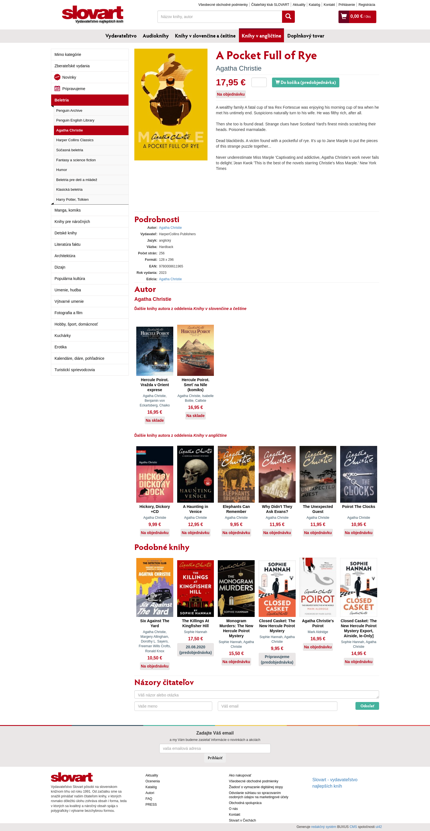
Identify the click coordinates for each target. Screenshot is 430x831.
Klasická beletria (69, 189)
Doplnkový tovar (305, 35)
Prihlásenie (346, 5)
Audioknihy (156, 35)
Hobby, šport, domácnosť (76, 324)
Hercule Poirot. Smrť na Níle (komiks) (195, 385)
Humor (61, 170)
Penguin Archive (69, 110)
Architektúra (65, 256)
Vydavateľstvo (121, 35)
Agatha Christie (69, 130)
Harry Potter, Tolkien (72, 199)
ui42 (378, 827)
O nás (233, 809)
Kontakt (329, 5)
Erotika (61, 347)
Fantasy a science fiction (76, 160)
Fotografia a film (68, 313)
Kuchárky (63, 335)
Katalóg (314, 5)
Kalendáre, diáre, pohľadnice (79, 358)
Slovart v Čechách (242, 820)
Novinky (69, 77)
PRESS (151, 805)
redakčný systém (323, 827)
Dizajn (60, 267)
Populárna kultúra (70, 278)
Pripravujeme (73, 88)
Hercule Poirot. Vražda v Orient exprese (154, 385)
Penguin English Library (75, 120)
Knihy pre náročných (72, 221)
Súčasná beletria (69, 150)
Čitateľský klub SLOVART (270, 5)
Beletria (62, 100)
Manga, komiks (68, 210)
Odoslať (367, 705)
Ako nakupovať (240, 775)
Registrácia (367, 5)
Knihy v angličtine (261, 35)
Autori (149, 793)
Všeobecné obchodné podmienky (223, 5)
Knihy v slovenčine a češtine (205, 35)
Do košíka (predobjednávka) (305, 82)
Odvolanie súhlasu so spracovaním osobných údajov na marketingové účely (258, 795)
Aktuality (299, 5)
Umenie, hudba (68, 290)
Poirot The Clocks (358, 506)
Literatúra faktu (67, 244)
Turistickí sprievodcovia (75, 370)
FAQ (148, 799)
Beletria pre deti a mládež (76, 180)
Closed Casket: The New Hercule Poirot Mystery (277, 626)
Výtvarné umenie (69, 301)
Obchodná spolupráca (245, 803)
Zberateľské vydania (72, 66)
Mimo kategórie (68, 54)
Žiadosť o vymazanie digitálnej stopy (256, 787)
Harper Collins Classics (74, 140)
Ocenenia (152, 781)
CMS (353, 827)
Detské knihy (66, 233)
